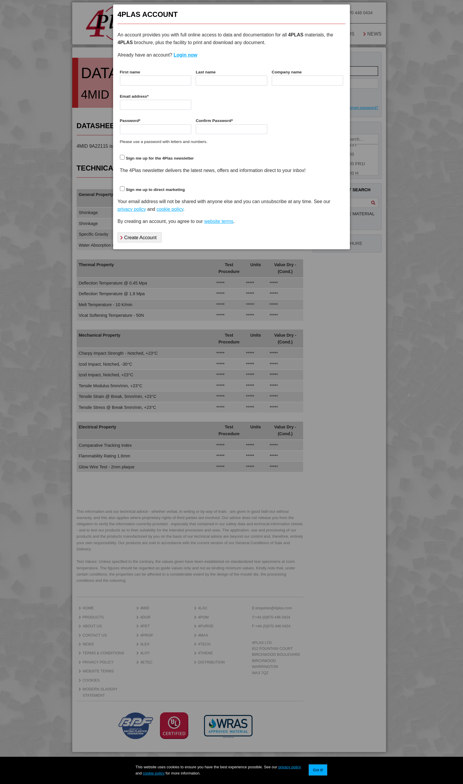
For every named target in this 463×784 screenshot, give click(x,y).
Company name (287, 72)
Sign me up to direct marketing (155, 189)
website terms (219, 221)
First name (130, 72)
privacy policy (289, 767)
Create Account (138, 237)
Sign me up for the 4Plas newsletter (160, 158)
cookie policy (154, 773)
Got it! (318, 770)
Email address (134, 96)
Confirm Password (214, 120)
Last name (206, 72)
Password (130, 120)
